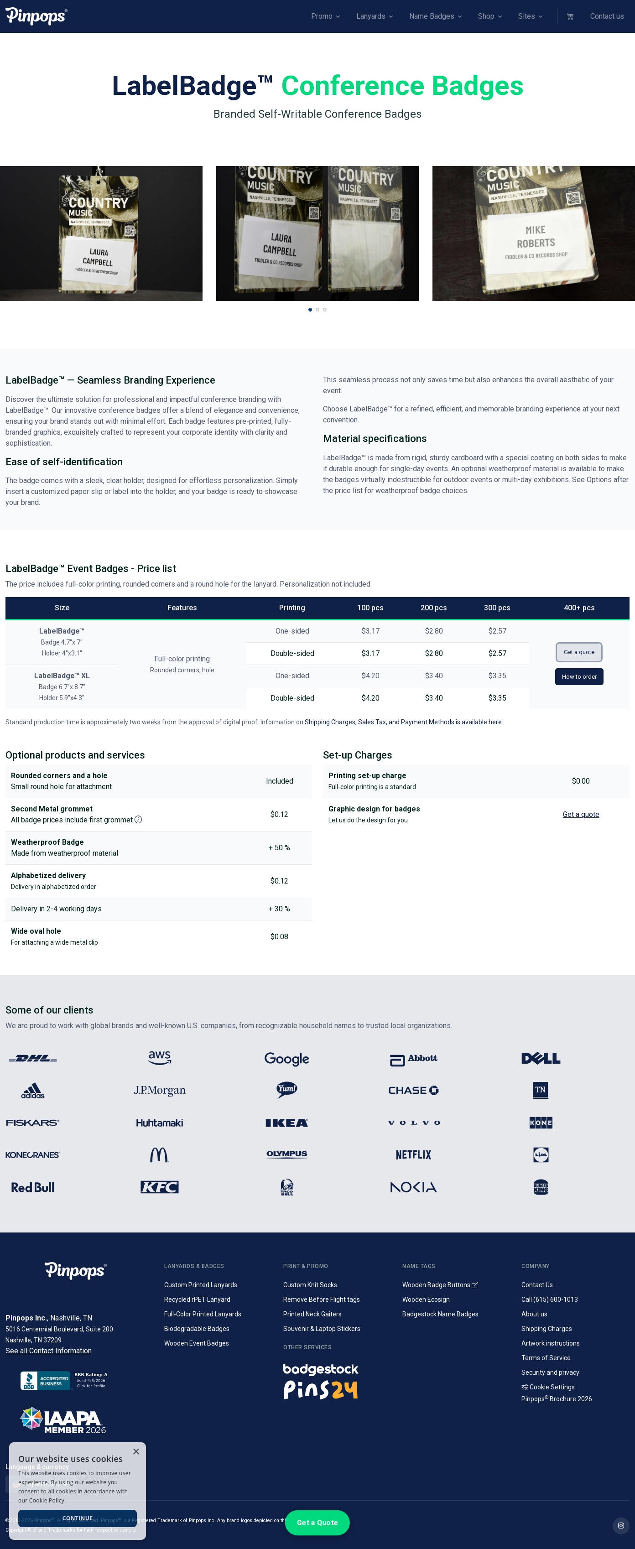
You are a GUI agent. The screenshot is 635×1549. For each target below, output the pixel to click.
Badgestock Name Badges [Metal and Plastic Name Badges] (440, 1314)
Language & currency (37, 1467)
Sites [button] (526, 16)
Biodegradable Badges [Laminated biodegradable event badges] (196, 1328)
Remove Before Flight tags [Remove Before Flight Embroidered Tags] (321, 1299)
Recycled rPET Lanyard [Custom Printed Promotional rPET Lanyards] (197, 1299)
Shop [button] (486, 16)
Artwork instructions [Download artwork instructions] (550, 1343)
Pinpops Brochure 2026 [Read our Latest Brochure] (556, 1399)
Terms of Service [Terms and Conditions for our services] (546, 1358)
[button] (571, 16)
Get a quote (579, 652)
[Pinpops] (36, 16)
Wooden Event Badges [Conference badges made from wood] (196, 1343)
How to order (579, 676)
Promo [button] (322, 16)
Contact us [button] (607, 16)
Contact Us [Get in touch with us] (537, 1285)
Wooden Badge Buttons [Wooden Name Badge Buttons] (440, 1285)
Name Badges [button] (431, 16)
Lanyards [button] (370, 16)
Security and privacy (550, 1372)
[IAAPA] (79, 1418)
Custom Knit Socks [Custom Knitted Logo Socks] (310, 1285)
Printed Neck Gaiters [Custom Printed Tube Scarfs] (312, 1314)
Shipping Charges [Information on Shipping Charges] (546, 1328)
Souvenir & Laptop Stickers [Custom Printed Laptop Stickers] (321, 1328)
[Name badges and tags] (337, 1368)
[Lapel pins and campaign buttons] (337, 1389)
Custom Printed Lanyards (200, 1285)
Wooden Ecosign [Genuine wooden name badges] (426, 1299)
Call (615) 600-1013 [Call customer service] (549, 1299)
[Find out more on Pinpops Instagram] (621, 1526)
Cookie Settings (548, 1387)
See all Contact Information (48, 1350)
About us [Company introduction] (534, 1314)
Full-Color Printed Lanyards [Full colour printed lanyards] (202, 1314)
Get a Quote (317, 1522)
